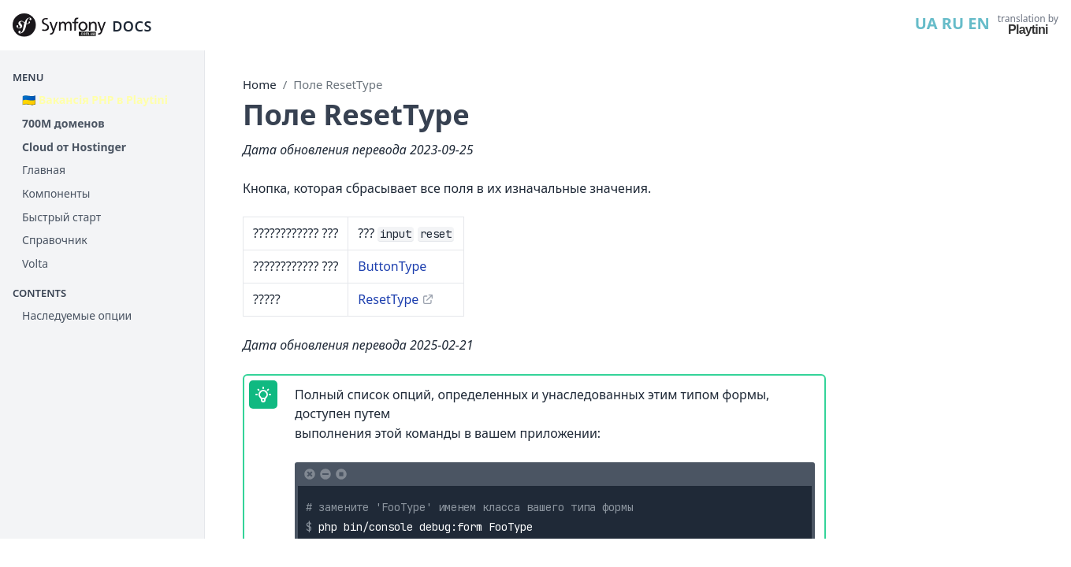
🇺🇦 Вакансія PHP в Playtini (95, 99)
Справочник (54, 239)
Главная (43, 169)
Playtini (1028, 29)
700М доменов (63, 123)
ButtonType (392, 266)
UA (926, 23)
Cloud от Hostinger (74, 146)
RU (953, 23)
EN (978, 23)
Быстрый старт (61, 216)
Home (260, 84)
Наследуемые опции (77, 315)
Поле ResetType (337, 84)
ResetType (388, 299)
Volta (35, 263)
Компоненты (56, 193)
